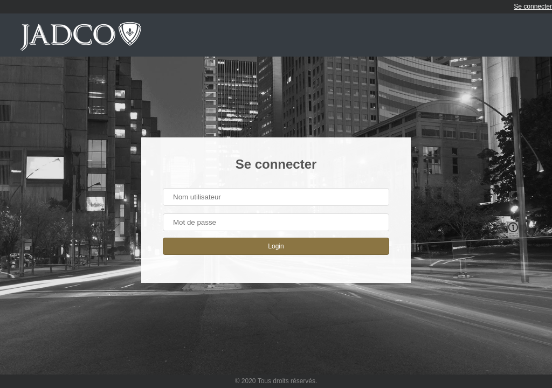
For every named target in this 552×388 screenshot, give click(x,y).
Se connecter (533, 6)
